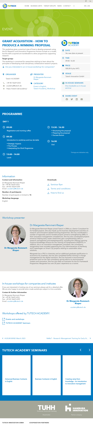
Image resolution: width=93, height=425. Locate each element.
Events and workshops (14, 319)
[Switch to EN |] (86, 6)
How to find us (57, 193)
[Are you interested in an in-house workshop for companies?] (3, 67)
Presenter (39, 75)
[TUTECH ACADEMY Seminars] (3, 323)
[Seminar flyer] (48, 185)
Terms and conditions (61, 189)
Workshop (51, 89)
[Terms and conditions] (48, 189)
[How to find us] (48, 193)
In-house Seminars (74, 83)
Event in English (40, 87)
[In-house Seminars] (63, 83)
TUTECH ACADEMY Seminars (17, 323)
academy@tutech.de (15, 189)
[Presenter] (31, 74)
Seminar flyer (57, 184)
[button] (36, 6)
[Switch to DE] (89, 6)
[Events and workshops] (3, 319)
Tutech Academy (40, 89)
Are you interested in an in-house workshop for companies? (29, 67)
